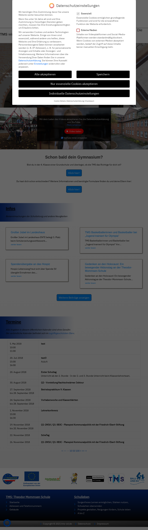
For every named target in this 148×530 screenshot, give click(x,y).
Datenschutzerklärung (30, 60)
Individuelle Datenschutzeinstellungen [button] (74, 93)
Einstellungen (41, 63)
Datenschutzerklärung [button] (75, 101)
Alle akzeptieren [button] (45, 74)
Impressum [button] (89, 101)
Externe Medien (87, 30)
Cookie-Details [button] (60, 101)
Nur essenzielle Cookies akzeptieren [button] (74, 84)
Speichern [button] (103, 74)
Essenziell (85, 13)
